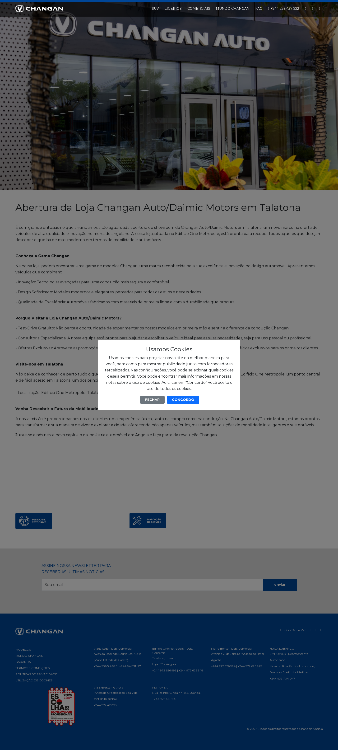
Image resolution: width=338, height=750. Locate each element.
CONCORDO (183, 400)
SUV (155, 8)
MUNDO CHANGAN (233, 8)
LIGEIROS (173, 8)
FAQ (259, 8)
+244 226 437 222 (283, 8)
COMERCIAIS (198, 8)
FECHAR (152, 400)
